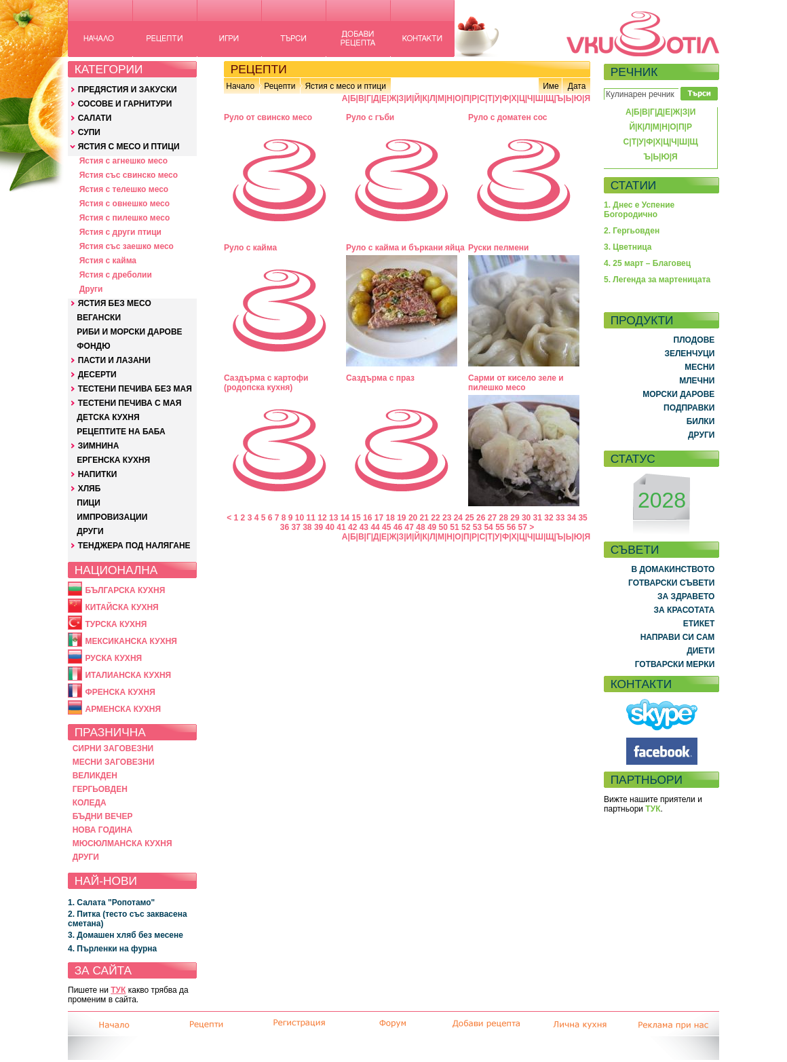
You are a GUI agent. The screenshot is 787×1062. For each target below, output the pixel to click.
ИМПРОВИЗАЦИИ (112, 517)
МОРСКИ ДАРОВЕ (678, 394)
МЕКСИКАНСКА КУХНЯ (131, 641)
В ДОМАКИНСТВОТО (672, 569)
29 (514, 518)
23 (446, 518)
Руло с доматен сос (508, 117)
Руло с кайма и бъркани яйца (405, 247)
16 (367, 518)
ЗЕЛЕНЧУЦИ (689, 353)
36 (284, 527)
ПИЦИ (88, 503)
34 (571, 518)
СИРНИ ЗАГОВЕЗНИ (113, 748)
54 (488, 527)
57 (522, 527)
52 (465, 527)
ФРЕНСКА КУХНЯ (120, 692)
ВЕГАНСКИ (99, 317)
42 (352, 527)
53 (477, 527)
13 (333, 518)
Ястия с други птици (120, 232)
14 (345, 518)
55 (499, 527)
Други (91, 289)
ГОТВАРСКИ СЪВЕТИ (671, 583)
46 (398, 527)
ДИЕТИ (700, 651)
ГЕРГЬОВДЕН (100, 789)
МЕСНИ (699, 367)
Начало (240, 86)
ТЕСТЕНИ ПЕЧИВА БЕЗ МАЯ (135, 389)
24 (458, 518)
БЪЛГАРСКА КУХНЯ (125, 590)
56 (511, 527)
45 (386, 527)
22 (435, 518)
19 (401, 518)
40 (330, 527)
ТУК (118, 990)
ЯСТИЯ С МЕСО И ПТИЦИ (129, 146)
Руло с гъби (370, 117)
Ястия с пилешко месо (124, 218)
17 (379, 518)
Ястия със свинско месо (128, 175)
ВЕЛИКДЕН (95, 775)
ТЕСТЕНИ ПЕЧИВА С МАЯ (130, 403)
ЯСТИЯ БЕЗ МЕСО (114, 303)
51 (454, 527)
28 (503, 518)
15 (355, 518)
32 (548, 518)
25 (469, 518)
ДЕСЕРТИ (97, 374)
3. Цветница (628, 247)
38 (307, 527)
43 (364, 527)
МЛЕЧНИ (696, 380)
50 (443, 527)
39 (318, 527)
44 (374, 527)
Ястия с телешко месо (124, 189)
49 (431, 527)
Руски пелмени (498, 247)
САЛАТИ (95, 118)
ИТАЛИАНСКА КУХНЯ (128, 675)
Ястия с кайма (107, 260)
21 (424, 518)
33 (560, 518)
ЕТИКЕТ (699, 623)
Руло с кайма (250, 247)
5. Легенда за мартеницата (657, 279)
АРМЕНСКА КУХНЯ (123, 709)
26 (480, 518)
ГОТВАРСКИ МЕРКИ (675, 664)
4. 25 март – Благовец (647, 263)
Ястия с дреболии (115, 275)
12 (322, 518)
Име (551, 86)
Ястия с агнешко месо (123, 161)
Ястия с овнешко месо (124, 203)
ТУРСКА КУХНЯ (116, 624)
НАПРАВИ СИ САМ (677, 637)
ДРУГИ (90, 531)
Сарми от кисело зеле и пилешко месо (516, 382)
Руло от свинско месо (268, 117)
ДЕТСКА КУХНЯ (108, 417)
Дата (577, 86)
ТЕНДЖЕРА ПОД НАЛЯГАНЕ (134, 545)
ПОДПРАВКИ (689, 408)
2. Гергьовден (631, 230)
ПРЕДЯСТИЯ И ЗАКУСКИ (127, 89)
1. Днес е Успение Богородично (639, 209)
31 (537, 518)
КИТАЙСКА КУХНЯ (121, 607)
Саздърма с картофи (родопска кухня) (266, 382)
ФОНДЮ (93, 346)
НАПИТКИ (97, 474)
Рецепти (279, 86)
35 (582, 518)
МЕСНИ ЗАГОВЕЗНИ (114, 762)
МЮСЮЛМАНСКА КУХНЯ (122, 843)
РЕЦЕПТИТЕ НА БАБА (121, 431)
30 (526, 518)
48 (420, 527)
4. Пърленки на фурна (112, 948)
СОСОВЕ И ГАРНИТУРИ (125, 104)
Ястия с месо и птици (345, 86)
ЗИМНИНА (98, 446)
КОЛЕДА (90, 803)
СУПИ (89, 132)
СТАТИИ (634, 185)
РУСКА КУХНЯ (113, 658)
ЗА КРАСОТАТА (684, 610)
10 (299, 518)
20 (412, 518)
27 (492, 518)
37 (295, 527)
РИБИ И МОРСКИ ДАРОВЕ (129, 332)
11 (311, 518)
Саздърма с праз (380, 378)
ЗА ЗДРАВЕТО (685, 596)
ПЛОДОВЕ (694, 340)
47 (409, 527)
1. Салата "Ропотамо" (111, 902)
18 (389, 518)
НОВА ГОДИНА (102, 830)
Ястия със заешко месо (126, 246)
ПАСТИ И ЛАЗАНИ (114, 360)
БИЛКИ (701, 421)
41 (341, 527)
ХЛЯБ (89, 488)
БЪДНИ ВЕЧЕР (103, 816)
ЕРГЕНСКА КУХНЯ (113, 460)
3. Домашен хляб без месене (125, 935)
